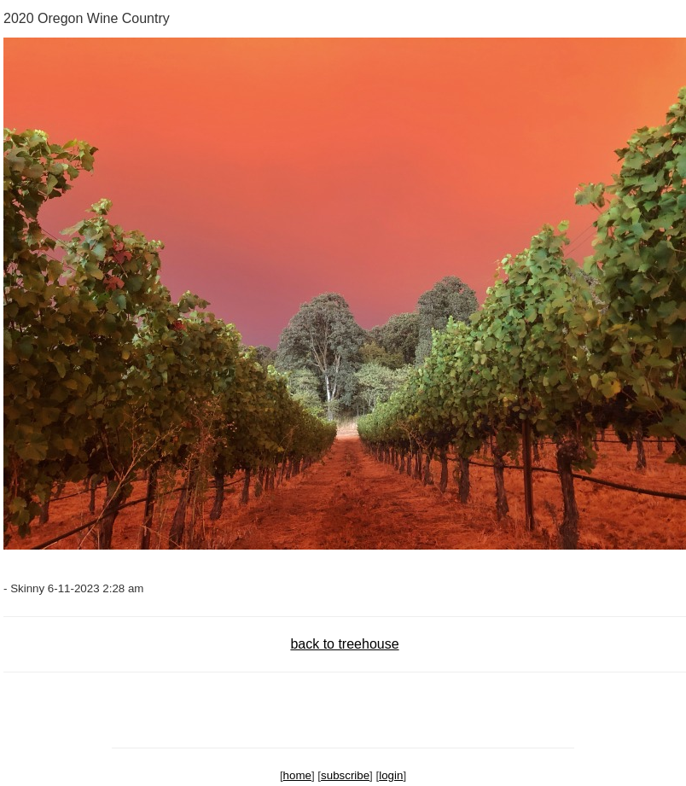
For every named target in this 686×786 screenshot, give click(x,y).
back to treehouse (344, 644)
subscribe (345, 775)
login (391, 775)
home (297, 775)
